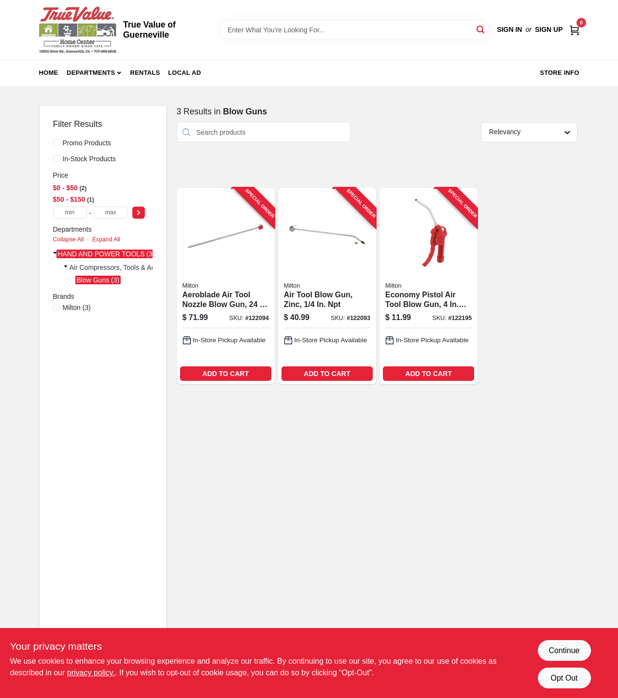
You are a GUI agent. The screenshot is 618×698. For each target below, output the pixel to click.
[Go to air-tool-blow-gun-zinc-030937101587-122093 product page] (327, 286)
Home (48, 72)
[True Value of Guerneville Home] (77, 30)
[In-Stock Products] (56, 158)
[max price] (110, 213)
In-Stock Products (89, 159)
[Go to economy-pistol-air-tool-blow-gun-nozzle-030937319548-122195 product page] (428, 286)
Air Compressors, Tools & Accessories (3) (132, 267)
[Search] (481, 29)
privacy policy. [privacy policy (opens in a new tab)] (91, 673)
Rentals (145, 72)
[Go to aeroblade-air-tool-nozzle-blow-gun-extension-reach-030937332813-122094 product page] (226, 286)
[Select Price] (138, 213)
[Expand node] (55, 253)
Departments (91, 72)
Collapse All (68, 239)
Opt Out (563, 678)
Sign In (509, 29)
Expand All (106, 239)
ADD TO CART (225, 373)
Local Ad (184, 72)
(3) (77, 307)
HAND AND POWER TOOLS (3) (106, 254)
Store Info (559, 72)
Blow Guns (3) (98, 280)
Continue (563, 650)
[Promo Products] (56, 142)
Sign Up (549, 29)
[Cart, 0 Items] (574, 30)
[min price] (70, 213)
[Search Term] (355, 30)
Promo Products (87, 142)
